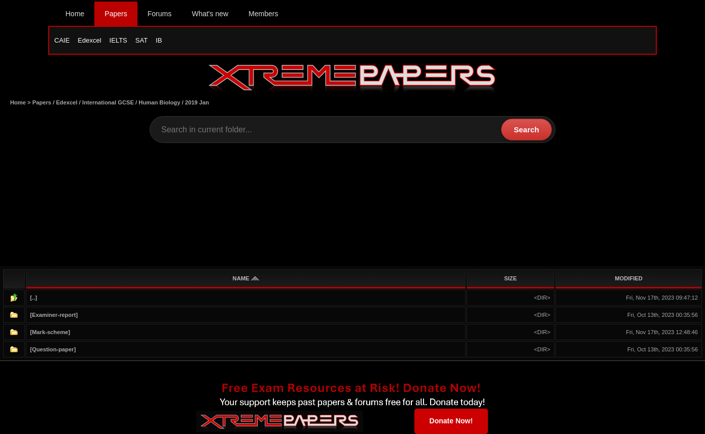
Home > (21, 102)
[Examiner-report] (54, 315)
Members (263, 14)
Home (74, 14)
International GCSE (108, 102)
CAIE (61, 40)
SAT (141, 40)
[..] (33, 298)
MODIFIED (629, 278)
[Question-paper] (53, 349)
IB (159, 40)
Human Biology (159, 102)
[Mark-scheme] (50, 332)
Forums (159, 14)
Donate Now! (451, 421)
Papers (115, 14)
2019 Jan (197, 102)
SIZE (510, 278)
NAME (246, 278)
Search (526, 129)
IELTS (118, 40)
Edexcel (89, 40)
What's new (210, 14)
